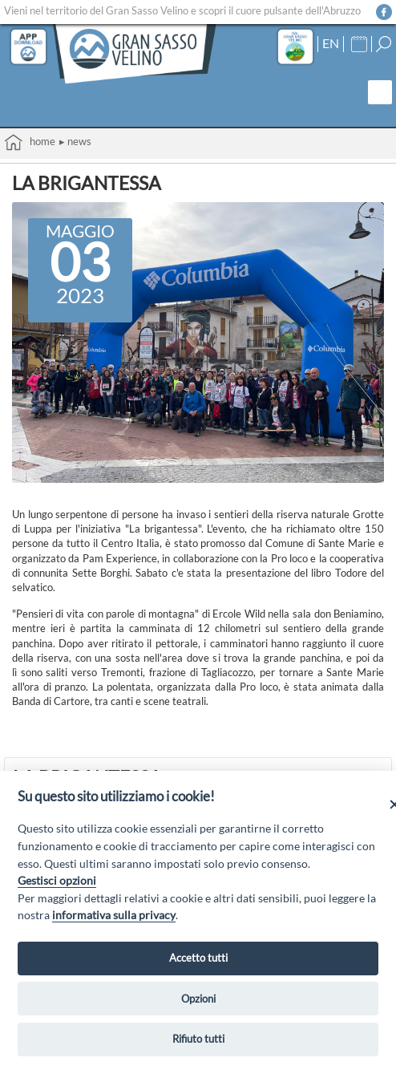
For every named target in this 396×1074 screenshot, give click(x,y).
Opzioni (198, 998)
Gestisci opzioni (57, 880)
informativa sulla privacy (114, 915)
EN (330, 43)
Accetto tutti (198, 957)
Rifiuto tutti (198, 1038)
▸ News (75, 141)
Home (29, 142)
